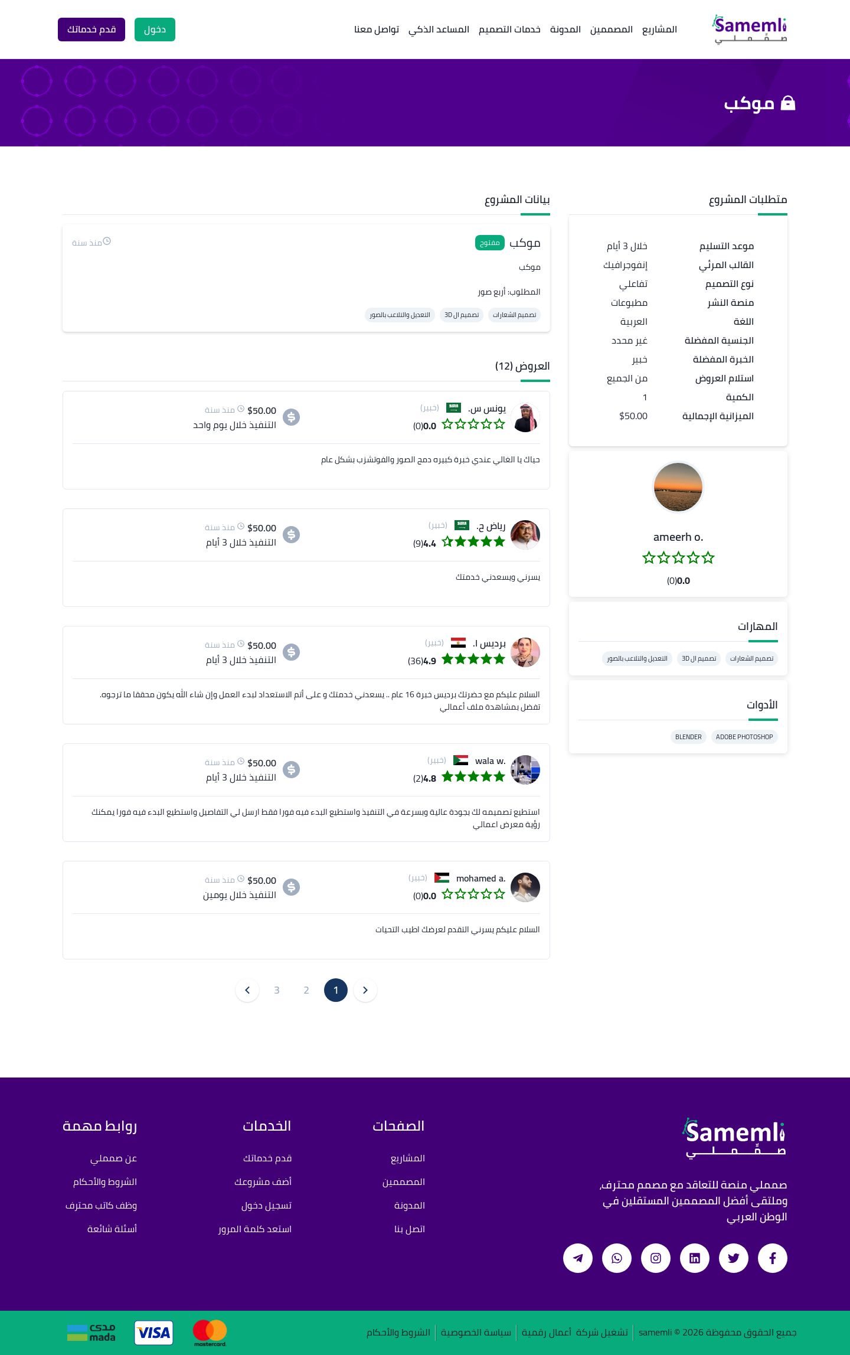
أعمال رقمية (546, 1333)
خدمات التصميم (510, 29)
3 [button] (277, 990)
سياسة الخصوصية (476, 1333)
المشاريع (659, 29)
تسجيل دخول (266, 1205)
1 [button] (336, 990)
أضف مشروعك (263, 1181)
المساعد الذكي (438, 29)
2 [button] (306, 990)
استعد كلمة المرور (255, 1229)
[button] (678, 487)
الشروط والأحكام (105, 1181)
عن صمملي (113, 1158)
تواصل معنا (376, 29)
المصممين (611, 29)
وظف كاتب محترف (101, 1205)
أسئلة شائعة (112, 1229)
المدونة (565, 29)
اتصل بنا (409, 1229)
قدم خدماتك (267, 1158)
